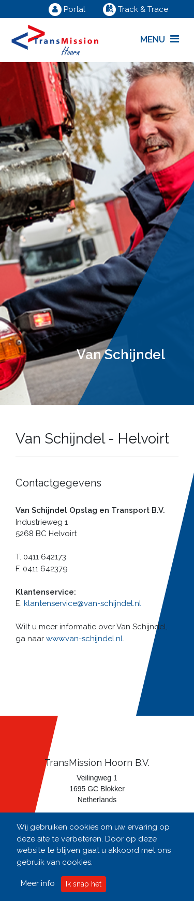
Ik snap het (83, 884)
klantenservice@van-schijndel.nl (82, 603)
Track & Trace (135, 9)
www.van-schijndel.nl (84, 638)
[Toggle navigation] (159, 40)
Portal (67, 9)
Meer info (38, 883)
